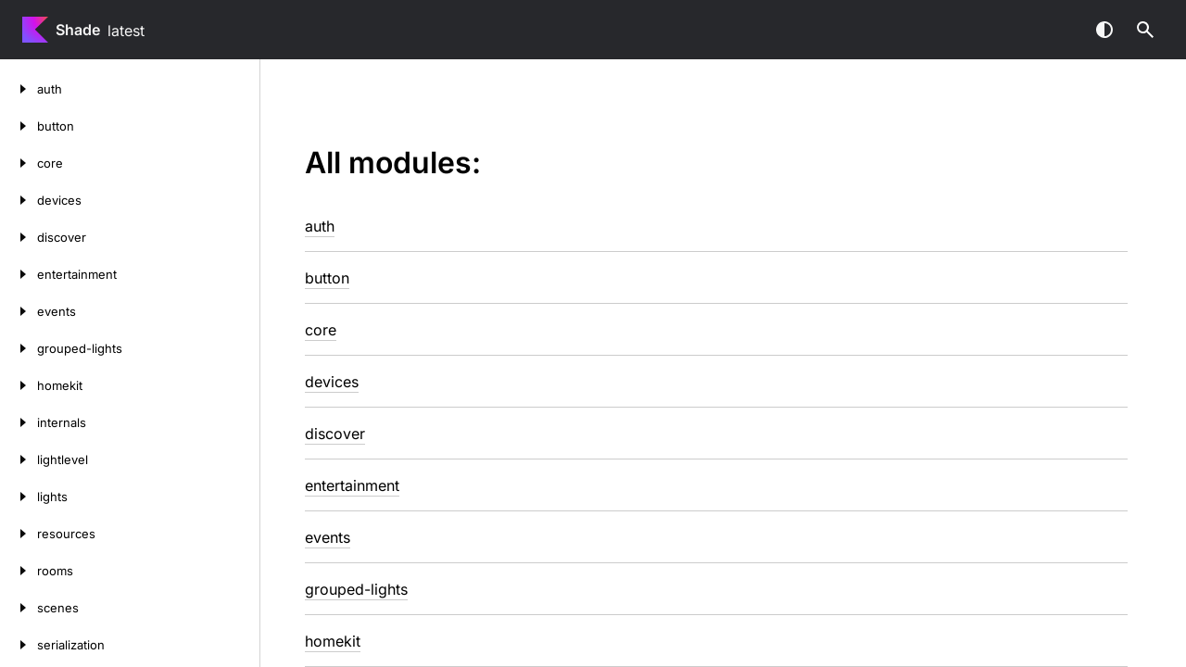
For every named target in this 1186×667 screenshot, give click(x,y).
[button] (1145, 29)
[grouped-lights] (18, 348)
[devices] (18, 200)
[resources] (18, 533)
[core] (18, 163)
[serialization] (18, 644)
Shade (78, 29)
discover (335, 433)
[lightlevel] (18, 459)
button (327, 278)
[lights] (18, 496)
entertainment (352, 485)
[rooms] (18, 570)
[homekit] (18, 385)
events (327, 537)
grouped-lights (356, 589)
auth (319, 226)
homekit (332, 641)
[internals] (18, 422)
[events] (18, 311)
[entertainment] (18, 274)
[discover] (18, 237)
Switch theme (1104, 29)
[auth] (18, 88)
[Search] (1145, 29)
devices (332, 381)
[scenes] (18, 607)
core (320, 330)
